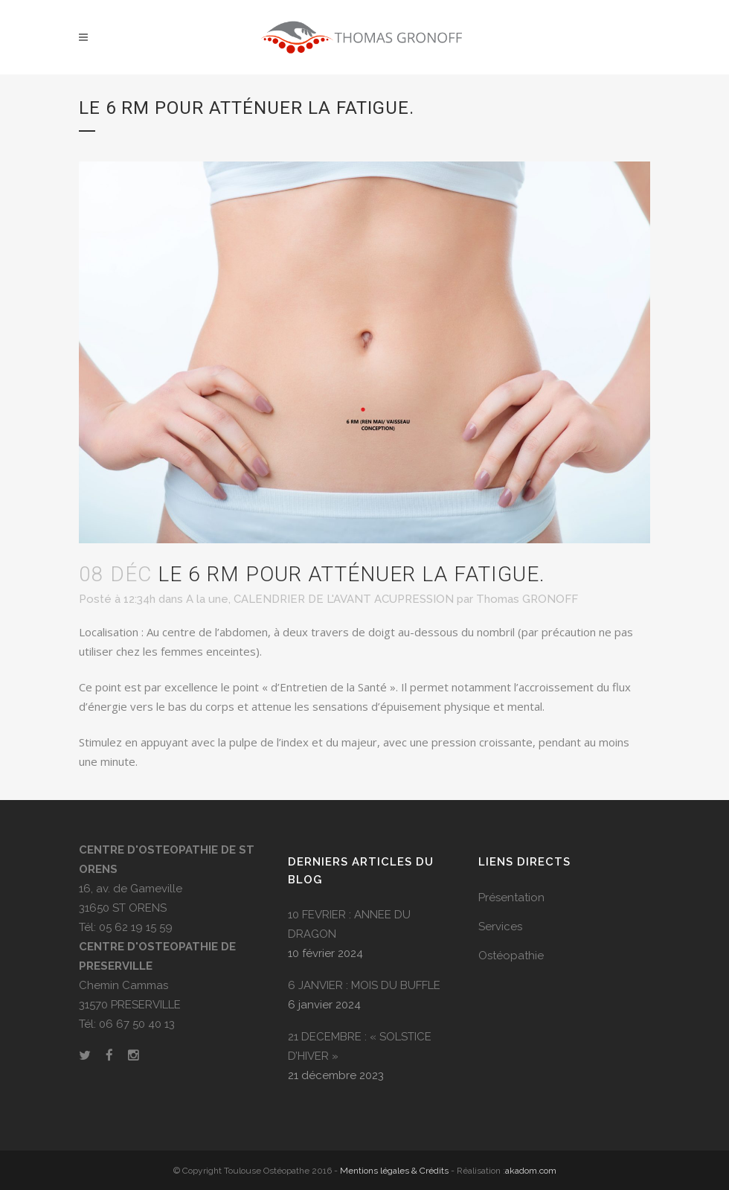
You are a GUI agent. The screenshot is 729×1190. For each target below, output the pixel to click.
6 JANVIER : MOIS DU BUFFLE (364, 985)
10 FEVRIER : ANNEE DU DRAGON (349, 924)
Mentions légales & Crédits (394, 1170)
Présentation (511, 897)
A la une (207, 599)
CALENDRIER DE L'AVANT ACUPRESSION (344, 599)
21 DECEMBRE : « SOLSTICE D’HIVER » (359, 1046)
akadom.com (530, 1170)
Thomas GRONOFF (527, 599)
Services (500, 926)
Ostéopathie (511, 955)
